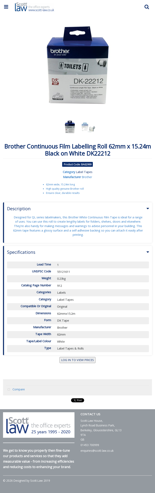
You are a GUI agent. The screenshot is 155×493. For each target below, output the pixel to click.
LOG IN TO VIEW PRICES (77, 360)
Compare (15, 390)
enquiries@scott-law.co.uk (97, 451)
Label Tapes (84, 172)
